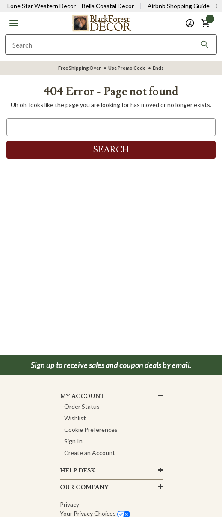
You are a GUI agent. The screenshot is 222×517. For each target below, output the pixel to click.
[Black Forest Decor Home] (101, 22)
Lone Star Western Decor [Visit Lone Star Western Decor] (41, 5)
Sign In (73, 441)
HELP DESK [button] (77, 471)
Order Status (82, 406)
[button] (13, 23)
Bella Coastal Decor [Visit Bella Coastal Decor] (108, 5)
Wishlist (75, 418)
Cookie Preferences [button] (91, 429)
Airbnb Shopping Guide (179, 5)
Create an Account (89, 452)
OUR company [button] (84, 487)
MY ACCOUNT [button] (82, 396)
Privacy (69, 504)
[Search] (204, 44)
